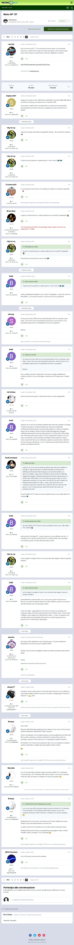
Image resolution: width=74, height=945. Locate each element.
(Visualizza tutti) (36, 914)
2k (11, 228)
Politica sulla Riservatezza (37, 940)
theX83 (14, 476)
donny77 (11, 687)
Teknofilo (6, 920)
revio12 (11, 44)
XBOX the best (11, 852)
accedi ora (45, 890)
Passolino (13, 920)
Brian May (11, 211)
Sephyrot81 (11, 96)
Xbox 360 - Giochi (28, 22)
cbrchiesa (11, 392)
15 (11, 331)
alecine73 (14, 659)
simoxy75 (15, 333)
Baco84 (14, 295)
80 (11, 144)
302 (11, 869)
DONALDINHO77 (11, 709)
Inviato (28, 44)
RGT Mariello (15, 786)
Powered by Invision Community (37, 942)
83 (11, 409)
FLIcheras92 (11, 185)
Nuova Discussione (35, 29)
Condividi (52, 21)
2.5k (11, 474)
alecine (11, 637)
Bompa (11, 722)
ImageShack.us (34, 71)
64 (11, 201)
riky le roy (11, 128)
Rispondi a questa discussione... (23, 900)
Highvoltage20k (11, 872)
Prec (8, 37)
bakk (11, 276)
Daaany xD (14, 65)
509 (11, 654)
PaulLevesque (11, 458)
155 (11, 112)
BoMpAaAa (14, 742)
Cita (26, 58)
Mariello (11, 768)
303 (11, 785)
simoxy (11, 314)
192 (11, 61)
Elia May (14, 233)
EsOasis (14, 20)
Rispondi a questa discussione (58, 29)
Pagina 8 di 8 (34, 37)
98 (11, 293)
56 (11, 704)
